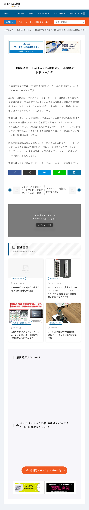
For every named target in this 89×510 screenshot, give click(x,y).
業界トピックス (43, 13)
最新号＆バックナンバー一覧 (45, 470)
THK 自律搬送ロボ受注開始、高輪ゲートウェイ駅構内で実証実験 (62, 334)
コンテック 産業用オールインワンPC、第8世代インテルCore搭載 (32, 190)
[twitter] (29, 172)
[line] (59, 172)
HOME (7, 13)
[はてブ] (44, 172)
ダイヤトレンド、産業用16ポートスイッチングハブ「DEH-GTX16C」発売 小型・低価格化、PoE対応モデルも (62, 292)
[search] (83, 21)
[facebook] (15, 172)
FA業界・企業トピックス (21, 323)
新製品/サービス (24, 30)
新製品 (31, 13)
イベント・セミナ (76, 13)
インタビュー (19, 13)
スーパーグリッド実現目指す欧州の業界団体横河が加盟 (25, 289)
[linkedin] (74, 172)
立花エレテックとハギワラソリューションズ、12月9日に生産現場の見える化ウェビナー (25, 334)
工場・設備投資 (59, 13)
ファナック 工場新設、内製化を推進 (56, 190)
